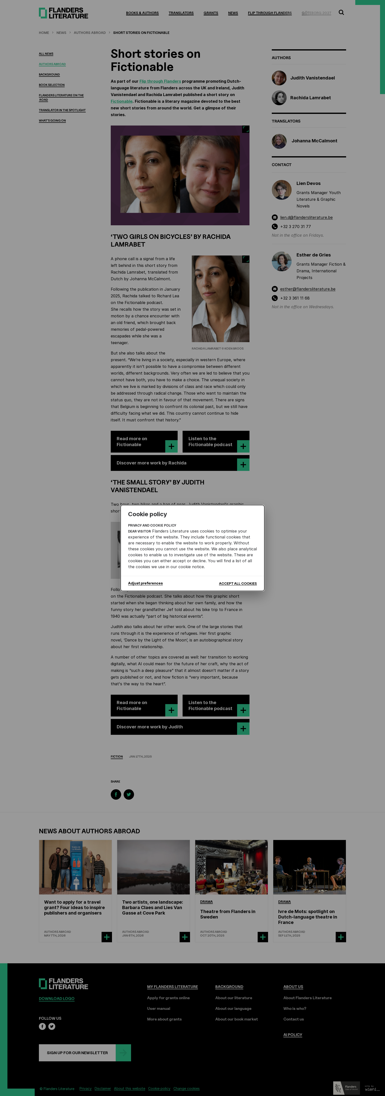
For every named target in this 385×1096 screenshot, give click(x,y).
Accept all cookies (238, 583)
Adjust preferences (145, 583)
